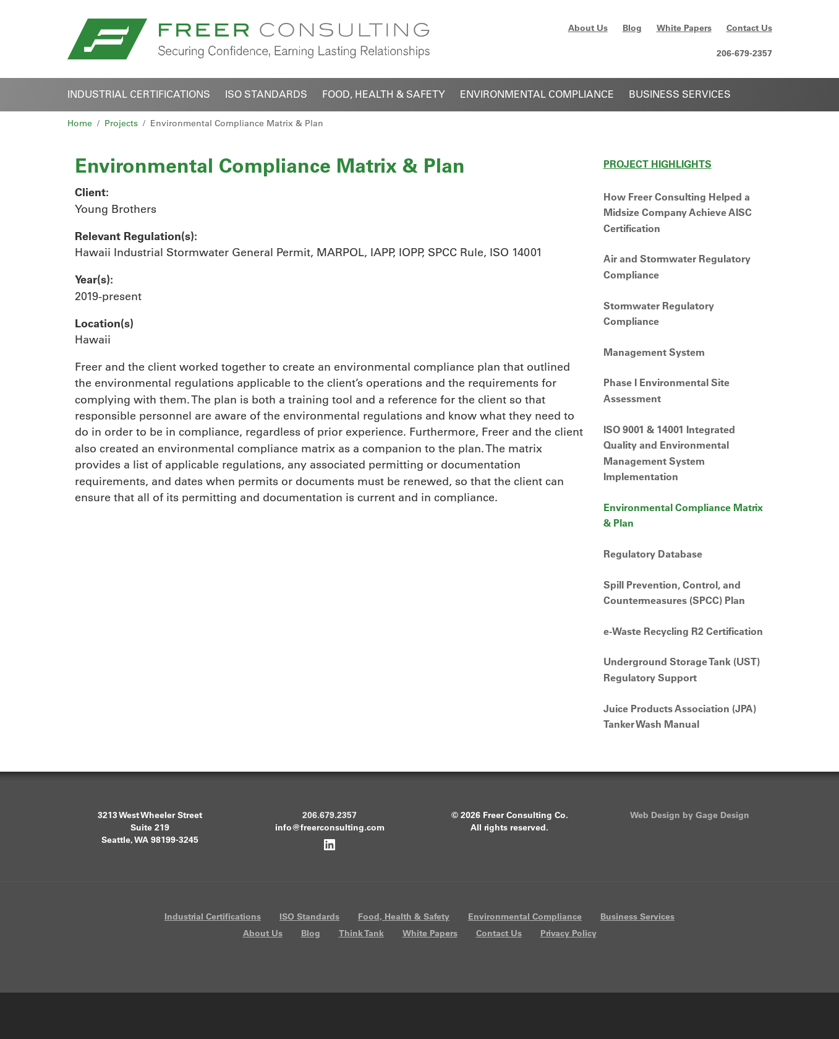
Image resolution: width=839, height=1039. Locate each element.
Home (79, 123)
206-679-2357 (744, 53)
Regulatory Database (652, 554)
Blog (632, 27)
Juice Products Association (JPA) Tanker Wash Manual (679, 716)
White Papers (684, 27)
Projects (121, 123)
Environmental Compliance (537, 94)
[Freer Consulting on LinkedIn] (329, 843)
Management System (654, 352)
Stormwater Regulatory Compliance (658, 314)
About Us (588, 27)
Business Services (680, 94)
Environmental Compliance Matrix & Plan (683, 515)
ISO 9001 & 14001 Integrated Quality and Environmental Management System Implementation (669, 453)
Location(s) (104, 323)
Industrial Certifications (138, 94)
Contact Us (749, 27)
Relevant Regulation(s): (136, 236)
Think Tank (361, 933)
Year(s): (94, 279)
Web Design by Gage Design (689, 815)
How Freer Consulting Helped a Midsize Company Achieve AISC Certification (677, 213)
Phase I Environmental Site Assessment (666, 390)
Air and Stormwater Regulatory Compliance (677, 266)
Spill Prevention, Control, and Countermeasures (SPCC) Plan (674, 593)
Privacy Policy (568, 933)
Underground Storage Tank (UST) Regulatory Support (681, 669)
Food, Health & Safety (383, 94)
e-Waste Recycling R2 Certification (683, 631)
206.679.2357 (329, 815)
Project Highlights (657, 164)
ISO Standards (266, 94)
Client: (92, 192)
